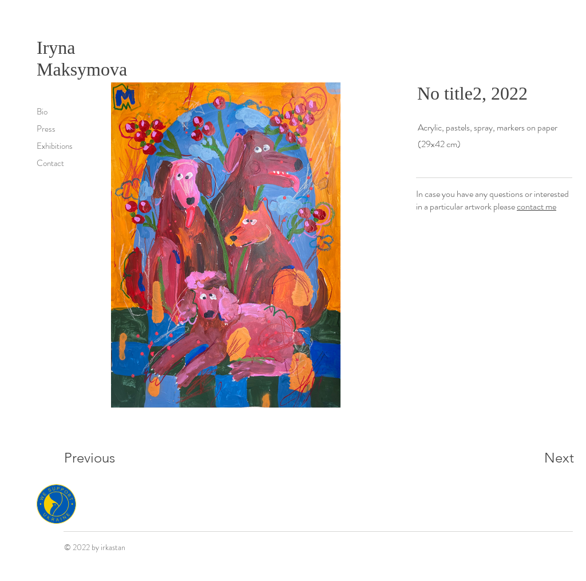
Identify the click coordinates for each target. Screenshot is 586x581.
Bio (42, 111)
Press (46, 128)
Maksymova (82, 69)
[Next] (536, 457)
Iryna (58, 47)
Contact (50, 163)
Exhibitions (55, 146)
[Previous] (105, 457)
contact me (536, 206)
